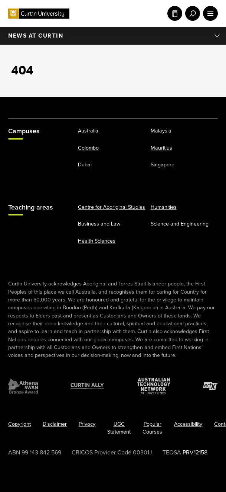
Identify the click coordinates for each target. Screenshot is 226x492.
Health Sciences (96, 241)
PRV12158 (195, 452)
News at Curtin (114, 35)
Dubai (85, 165)
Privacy (87, 424)
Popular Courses (152, 428)
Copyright (19, 424)
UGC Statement (119, 428)
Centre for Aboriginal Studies (111, 207)
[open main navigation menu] (209, 13)
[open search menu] (191, 13)
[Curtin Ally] (87, 386)
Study (174, 13)
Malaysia (161, 131)
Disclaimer (55, 424)
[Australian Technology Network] (153, 386)
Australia (88, 131)
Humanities (164, 207)
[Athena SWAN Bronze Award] (23, 386)
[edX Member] (210, 386)
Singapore (162, 165)
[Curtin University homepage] (38, 14)
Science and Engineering (180, 224)
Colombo (88, 147)
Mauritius (161, 147)
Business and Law (99, 224)
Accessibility (188, 424)
